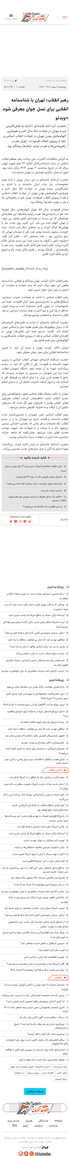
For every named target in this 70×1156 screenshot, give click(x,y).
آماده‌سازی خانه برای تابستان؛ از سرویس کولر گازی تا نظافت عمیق (36, 1051)
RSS (14, 1126)
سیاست (49, 80)
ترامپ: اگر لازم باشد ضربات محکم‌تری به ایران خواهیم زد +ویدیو (33, 671)
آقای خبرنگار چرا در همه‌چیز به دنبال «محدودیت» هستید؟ (35, 964)
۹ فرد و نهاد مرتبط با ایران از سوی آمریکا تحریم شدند (38, 854)
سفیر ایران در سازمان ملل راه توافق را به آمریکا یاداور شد (37, 777)
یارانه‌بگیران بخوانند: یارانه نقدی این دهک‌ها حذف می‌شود (36, 687)
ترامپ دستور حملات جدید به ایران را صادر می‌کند (40, 653)
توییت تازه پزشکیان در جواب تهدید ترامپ (44, 840)
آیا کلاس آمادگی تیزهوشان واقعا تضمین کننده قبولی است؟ (35, 1001)
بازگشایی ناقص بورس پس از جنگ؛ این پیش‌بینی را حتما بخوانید (38, 899)
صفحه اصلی (60, 80)
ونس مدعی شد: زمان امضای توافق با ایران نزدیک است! (37, 647)
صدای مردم (13, 1121)
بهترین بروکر (32, 1073)
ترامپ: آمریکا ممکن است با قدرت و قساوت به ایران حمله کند (34, 908)
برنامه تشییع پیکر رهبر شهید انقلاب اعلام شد (42, 722)
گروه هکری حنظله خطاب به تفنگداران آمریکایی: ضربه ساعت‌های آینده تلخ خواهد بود (40, 807)
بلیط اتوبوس (61, 1079)
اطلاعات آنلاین (35, 17)
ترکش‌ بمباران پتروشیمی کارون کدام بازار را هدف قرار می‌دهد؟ (34, 633)
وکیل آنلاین (62, 1073)
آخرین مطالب (55, 770)
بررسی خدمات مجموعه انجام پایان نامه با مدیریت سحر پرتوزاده (33, 995)
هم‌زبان (28, 1121)
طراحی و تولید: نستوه (35, 1147)
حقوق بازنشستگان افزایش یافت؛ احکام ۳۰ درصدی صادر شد (35, 736)
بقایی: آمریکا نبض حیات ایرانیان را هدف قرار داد (41, 827)
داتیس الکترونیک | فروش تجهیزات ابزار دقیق (30, 1066)
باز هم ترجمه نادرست (51, 490)
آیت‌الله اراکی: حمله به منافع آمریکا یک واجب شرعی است (37, 615)
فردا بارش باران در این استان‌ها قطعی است (43, 861)
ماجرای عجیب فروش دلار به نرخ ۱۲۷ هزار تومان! (39, 477)
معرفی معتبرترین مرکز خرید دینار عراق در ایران (42, 1060)
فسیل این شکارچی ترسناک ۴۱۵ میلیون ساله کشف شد (38, 878)
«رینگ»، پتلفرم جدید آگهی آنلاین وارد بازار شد (42, 1017)
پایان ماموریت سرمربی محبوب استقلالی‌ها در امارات (39, 847)
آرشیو (25, 1126)
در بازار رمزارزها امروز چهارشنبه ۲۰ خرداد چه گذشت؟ (39, 885)
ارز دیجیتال (19, 1073)
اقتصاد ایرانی (47, 1073)
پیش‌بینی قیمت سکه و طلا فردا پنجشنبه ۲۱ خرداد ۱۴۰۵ (37, 970)
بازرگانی (58, 977)
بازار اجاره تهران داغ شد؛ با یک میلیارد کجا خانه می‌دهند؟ (34, 484)
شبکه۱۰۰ (58, 1121)
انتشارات (38, 1126)
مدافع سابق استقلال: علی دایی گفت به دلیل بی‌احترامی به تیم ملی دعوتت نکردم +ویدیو (35, 870)
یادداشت (53, 1126)
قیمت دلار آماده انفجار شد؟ (51, 950)
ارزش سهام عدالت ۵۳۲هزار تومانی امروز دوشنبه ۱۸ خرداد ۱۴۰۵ (34, 704)
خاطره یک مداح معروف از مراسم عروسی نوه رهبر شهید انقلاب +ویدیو (37, 498)
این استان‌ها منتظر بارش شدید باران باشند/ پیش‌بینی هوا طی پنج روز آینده (35, 624)
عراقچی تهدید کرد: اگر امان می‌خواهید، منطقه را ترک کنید (36, 640)
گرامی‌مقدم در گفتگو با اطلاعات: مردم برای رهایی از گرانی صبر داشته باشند (36, 761)
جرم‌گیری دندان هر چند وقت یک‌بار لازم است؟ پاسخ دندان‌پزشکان (41, 1026)
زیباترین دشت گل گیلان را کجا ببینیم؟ (46, 1034)
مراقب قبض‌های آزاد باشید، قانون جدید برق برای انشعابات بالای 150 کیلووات (37, 1042)
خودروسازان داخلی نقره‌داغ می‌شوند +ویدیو (43, 743)
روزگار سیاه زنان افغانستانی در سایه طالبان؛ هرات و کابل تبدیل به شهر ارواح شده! (35, 934)
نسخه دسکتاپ (35, 1091)
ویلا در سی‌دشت (60, 1066)
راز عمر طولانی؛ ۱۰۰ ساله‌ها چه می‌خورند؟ (42, 506)
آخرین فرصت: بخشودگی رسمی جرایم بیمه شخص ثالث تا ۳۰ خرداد (36, 1009)
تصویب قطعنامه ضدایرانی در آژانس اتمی (44, 957)
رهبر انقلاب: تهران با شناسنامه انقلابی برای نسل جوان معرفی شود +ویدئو (35, 109)
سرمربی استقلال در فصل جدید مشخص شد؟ (42, 943)
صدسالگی (43, 1121)
